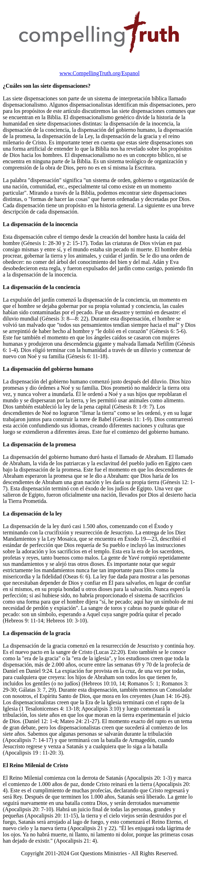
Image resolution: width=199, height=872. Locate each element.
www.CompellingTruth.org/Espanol (99, 73)
